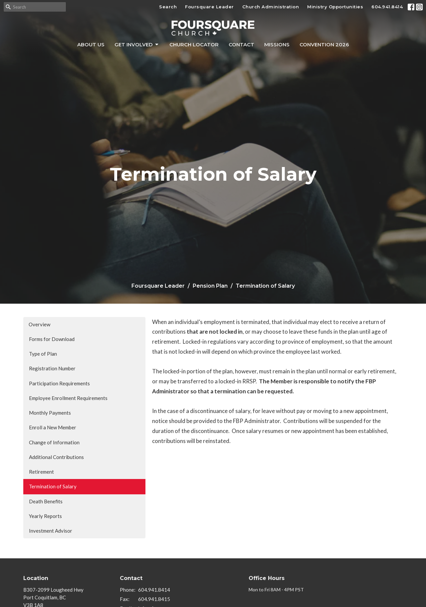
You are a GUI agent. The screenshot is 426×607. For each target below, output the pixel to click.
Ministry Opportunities (335, 6)
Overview (39, 324)
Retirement (41, 472)
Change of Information (54, 442)
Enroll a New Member (52, 427)
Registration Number (52, 368)
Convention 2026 (324, 44)
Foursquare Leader (209, 6)
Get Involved (136, 44)
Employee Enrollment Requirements (68, 398)
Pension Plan (210, 286)
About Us (91, 44)
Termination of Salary (53, 486)
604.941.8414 (387, 6)
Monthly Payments (50, 413)
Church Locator (194, 44)
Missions (277, 44)
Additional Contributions (56, 457)
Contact (241, 44)
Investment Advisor (50, 531)
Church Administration (270, 6)
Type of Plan (43, 354)
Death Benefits (46, 501)
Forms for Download (52, 339)
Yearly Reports (45, 516)
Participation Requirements (59, 383)
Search (168, 6)
